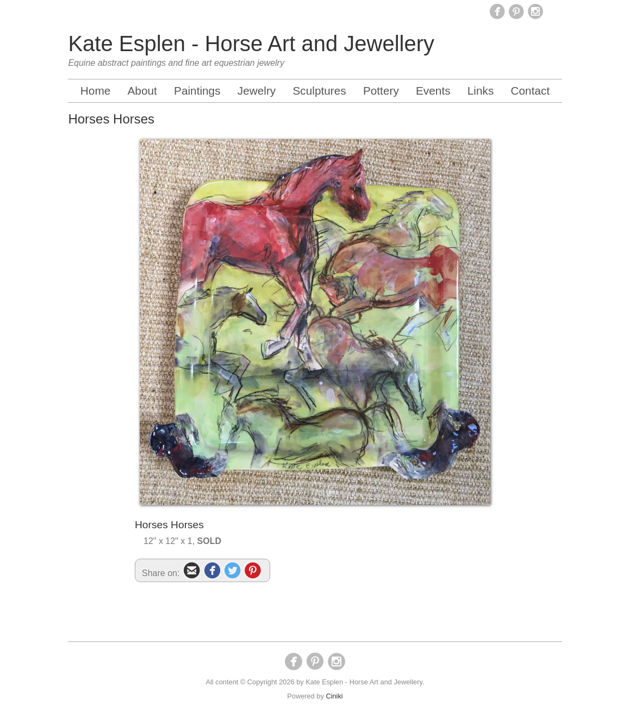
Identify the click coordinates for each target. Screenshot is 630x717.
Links (480, 90)
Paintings (197, 90)
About (142, 90)
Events (433, 90)
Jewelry (257, 90)
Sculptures (319, 90)
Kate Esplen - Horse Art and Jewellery (251, 43)
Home (95, 90)
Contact (530, 90)
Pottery (381, 90)
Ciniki (334, 696)
